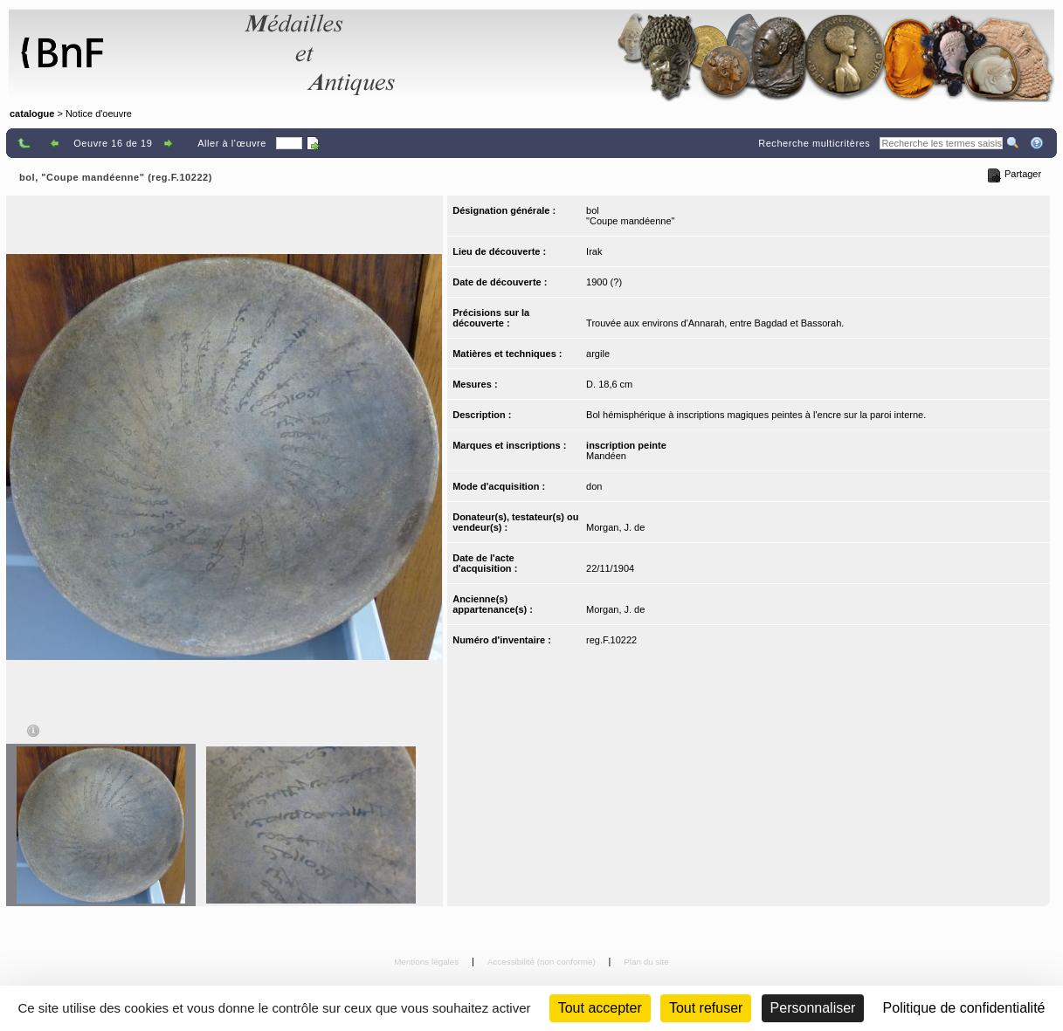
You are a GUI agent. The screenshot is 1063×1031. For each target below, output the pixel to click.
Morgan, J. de (615, 527)
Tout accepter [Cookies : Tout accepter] (600, 1007)
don (594, 486)
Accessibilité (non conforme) (542, 961)
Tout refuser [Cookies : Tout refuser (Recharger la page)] (705, 1007)
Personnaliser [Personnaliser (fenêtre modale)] (813, 1007)
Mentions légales (427, 961)
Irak (594, 251)
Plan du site (646, 961)
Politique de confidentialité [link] (964, 1007)
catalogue (32, 113)
